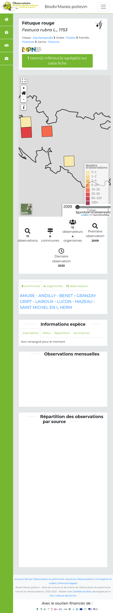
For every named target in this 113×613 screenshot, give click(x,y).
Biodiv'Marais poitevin (66, 6)
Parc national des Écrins (63, 595)
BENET (66, 295)
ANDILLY (47, 295)
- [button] (24, 99)
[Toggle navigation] (103, 6)
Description (31, 333)
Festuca (53, 41)
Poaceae (28, 41)
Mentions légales (67, 583)
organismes (53, 286)
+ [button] (24, 88)
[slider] (77, 207)
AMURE (27, 295)
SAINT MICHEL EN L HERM (46, 307)
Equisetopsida (43, 37)
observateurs (77, 286)
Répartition (62, 333)
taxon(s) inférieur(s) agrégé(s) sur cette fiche (57, 60)
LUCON (64, 301)
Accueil (18, 579)
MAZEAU (84, 301)
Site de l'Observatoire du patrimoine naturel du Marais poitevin (59, 579)
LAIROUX (44, 301)
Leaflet (84, 215)
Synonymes (81, 333)
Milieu (46, 333)
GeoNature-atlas (82, 591)
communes (31, 286)
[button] (24, 94)
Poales (71, 37)
